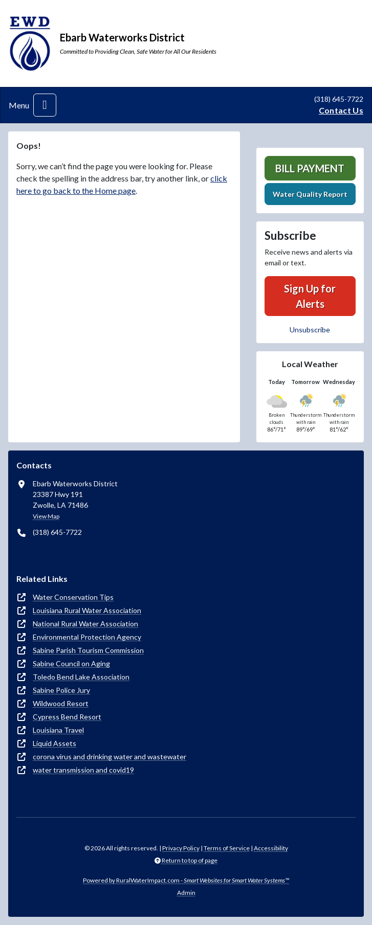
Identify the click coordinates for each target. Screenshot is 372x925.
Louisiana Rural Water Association (87, 610)
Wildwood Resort (61, 703)
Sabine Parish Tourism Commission (88, 650)
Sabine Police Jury (61, 690)
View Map (46, 516)
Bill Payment (309, 168)
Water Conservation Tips (73, 597)
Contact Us (341, 110)
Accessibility (271, 848)
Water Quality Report (310, 194)
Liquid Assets (54, 743)
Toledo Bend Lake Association (81, 676)
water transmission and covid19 (83, 769)
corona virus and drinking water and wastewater (109, 756)
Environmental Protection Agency (87, 637)
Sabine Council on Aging (71, 663)
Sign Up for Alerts (310, 296)
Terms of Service (227, 848)
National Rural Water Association (85, 623)
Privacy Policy (181, 848)
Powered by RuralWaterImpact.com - (186, 880)
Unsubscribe (310, 329)
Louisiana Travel (58, 730)
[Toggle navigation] (44, 105)
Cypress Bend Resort (67, 716)
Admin (186, 892)
